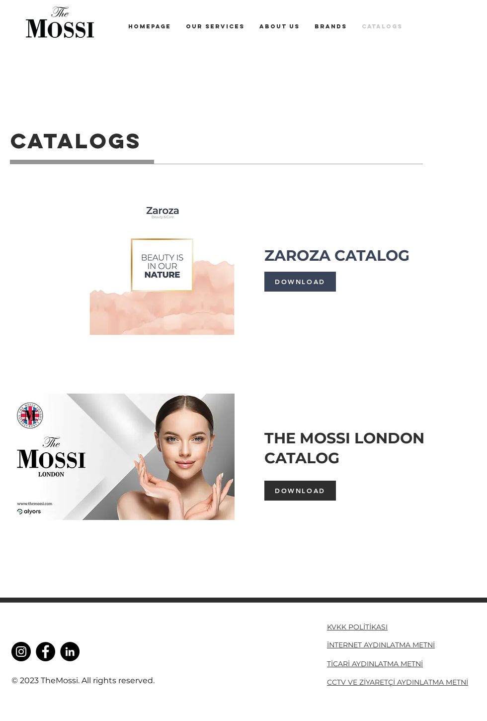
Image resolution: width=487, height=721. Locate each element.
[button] (330, 26)
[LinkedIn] (70, 651)
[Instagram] (21, 651)
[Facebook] (45, 651)
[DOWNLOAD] (300, 282)
